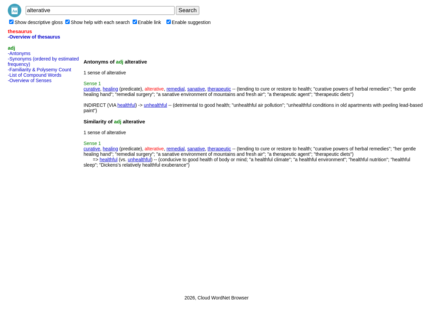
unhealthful (155, 105)
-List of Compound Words (34, 75)
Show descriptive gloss (36, 22)
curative (92, 89)
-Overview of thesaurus (34, 37)
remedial (175, 89)
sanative (196, 89)
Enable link (147, 22)
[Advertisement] (35, 187)
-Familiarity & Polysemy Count (39, 69)
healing (110, 89)
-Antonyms (19, 53)
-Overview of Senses (29, 80)
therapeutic (219, 89)
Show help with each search (97, 22)
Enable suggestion (188, 22)
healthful (126, 105)
